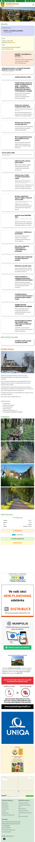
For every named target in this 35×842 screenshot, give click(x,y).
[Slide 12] (19, 20)
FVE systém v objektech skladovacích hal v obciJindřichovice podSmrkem (22, 248)
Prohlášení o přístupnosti (8, 815)
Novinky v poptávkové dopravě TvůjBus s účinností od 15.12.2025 (23, 198)
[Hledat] (33, 1)
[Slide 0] (5, 20)
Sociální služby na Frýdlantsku (17, 577)
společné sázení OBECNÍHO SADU (23, 216)
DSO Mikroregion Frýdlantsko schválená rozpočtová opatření (23, 258)
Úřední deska (5, 805)
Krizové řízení (17, 543)
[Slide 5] (11, 20)
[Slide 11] (18, 20)
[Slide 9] (16, 20)
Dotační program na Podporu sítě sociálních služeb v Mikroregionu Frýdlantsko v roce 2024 (23, 323)
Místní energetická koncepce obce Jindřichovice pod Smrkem (23, 138)
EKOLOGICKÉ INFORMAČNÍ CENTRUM (17, 655)
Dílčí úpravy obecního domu (23, 266)
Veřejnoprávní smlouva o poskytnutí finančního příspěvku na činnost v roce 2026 (16, 69)
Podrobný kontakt (6, 832)
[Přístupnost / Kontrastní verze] (25, 1)
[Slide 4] (10, 20)
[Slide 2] (8, 20)
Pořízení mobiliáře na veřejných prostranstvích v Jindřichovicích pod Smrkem (24, 278)
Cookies (4, 811)
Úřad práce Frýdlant (23, 816)
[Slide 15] (23, 20)
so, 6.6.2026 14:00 (13, 31)
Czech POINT (5, 807)
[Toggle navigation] (33, 4)
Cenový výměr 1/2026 (8, 153)
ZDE (20, 396)
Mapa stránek (5, 813)
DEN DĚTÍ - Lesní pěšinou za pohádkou (23, 55)
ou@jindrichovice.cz (10, 830)
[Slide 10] (17, 20)
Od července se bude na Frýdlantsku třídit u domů (22, 106)
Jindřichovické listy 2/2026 (23, 77)
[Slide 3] (9, 20)
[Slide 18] (26, 20)
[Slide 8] (15, 20)
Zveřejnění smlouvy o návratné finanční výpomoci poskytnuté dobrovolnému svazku (24, 296)
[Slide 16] (24, 20)
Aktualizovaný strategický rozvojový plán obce (22, 123)
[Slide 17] (25, 20)
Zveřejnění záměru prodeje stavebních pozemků (23, 342)
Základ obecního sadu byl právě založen (22, 162)
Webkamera (17, 531)
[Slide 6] (12, 20)
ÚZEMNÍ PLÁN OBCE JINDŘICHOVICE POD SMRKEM (23, 305)
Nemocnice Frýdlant (23, 810)
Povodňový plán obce (17, 539)
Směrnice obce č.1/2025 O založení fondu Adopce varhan (22, 176)
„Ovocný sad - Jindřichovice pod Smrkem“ (23, 233)
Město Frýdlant (22, 808)
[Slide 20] (29, 20)
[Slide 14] (22, 20)
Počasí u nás (17, 522)
